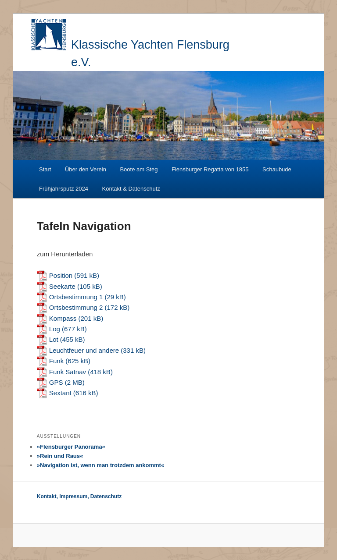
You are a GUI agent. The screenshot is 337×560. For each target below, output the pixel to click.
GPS (56, 382)
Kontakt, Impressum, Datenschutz (79, 496)
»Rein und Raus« (60, 456)
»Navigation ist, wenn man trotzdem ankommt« (100, 465)
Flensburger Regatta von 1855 (210, 169)
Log (54, 329)
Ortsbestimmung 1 (76, 297)
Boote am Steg (139, 169)
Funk (56, 361)
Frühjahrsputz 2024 (63, 188)
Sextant (60, 393)
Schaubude (276, 169)
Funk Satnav (67, 372)
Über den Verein (85, 169)
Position (60, 275)
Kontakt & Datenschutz (131, 188)
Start (45, 169)
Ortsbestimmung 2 (76, 307)
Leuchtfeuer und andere (85, 350)
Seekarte (62, 286)
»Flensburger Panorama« (71, 446)
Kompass (63, 318)
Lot (53, 339)
